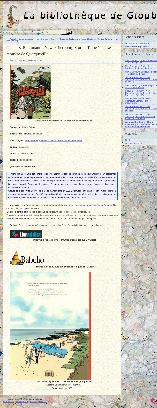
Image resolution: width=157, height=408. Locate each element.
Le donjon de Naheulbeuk (137, 43)
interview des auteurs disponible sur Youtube (90, 205)
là (27, 212)
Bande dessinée (26, 39)
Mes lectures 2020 (133, 143)
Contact (33, 401)
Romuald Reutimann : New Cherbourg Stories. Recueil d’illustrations (137, 100)
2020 (127, 140)
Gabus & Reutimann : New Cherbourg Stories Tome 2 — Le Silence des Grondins (140, 116)
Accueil (13, 39)
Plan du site (8, 401)
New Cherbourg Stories (46, 39)
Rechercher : (38, 32)
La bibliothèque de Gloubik (122, 12)
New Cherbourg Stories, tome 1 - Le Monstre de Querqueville (53, 140)
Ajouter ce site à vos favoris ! (16, 32)
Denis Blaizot (36, 61)
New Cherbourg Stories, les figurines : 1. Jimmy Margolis (138, 67)
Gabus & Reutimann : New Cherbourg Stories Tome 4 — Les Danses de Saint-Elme (141, 93)
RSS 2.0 (43, 401)
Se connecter (22, 401)
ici (22, 212)
